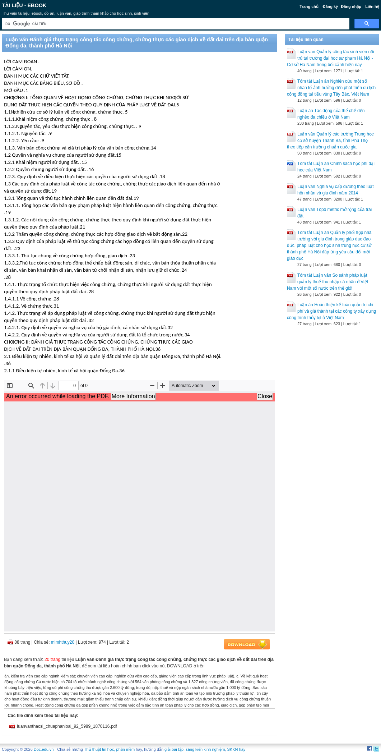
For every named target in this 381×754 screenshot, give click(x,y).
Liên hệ (372, 6)
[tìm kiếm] (174, 24)
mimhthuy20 (62, 642)
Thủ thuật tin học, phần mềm (109, 749)
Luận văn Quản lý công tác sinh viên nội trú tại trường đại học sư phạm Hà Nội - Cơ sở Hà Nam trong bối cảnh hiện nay (330, 58)
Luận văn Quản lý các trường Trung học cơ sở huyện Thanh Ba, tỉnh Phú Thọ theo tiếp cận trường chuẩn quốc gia (330, 141)
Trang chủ (309, 6)
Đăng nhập (351, 6)
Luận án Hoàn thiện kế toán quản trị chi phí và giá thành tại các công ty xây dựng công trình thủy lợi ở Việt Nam (331, 311)
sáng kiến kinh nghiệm (205, 749)
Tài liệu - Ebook (24, 5)
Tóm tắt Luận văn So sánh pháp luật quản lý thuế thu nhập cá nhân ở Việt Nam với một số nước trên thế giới (327, 282)
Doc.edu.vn (44, 749)
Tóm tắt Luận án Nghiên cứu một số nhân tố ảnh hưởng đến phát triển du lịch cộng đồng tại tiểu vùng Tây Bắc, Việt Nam (331, 88)
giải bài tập (173, 749)
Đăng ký (330, 6)
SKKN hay (236, 749)
